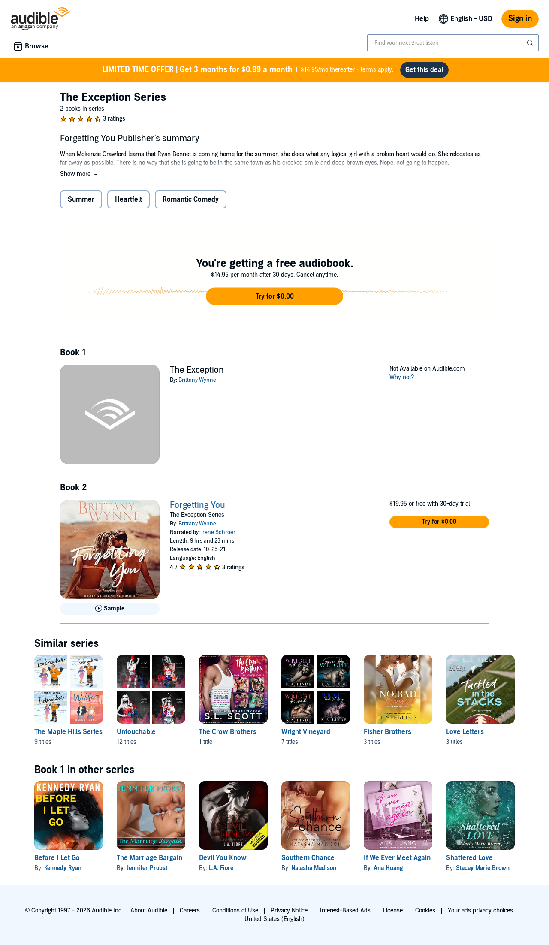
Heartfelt (128, 199)
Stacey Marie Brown (483, 868)
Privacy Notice (289, 910)
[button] (79, 174)
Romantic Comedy (191, 199)
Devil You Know (223, 858)
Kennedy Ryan (62, 868)
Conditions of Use (235, 910)
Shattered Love (469, 858)
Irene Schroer (218, 532)
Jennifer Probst (147, 868)
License (393, 910)
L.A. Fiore (221, 868)
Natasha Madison (313, 868)
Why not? (401, 377)
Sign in (520, 18)
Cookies (425, 910)
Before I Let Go (57, 858)
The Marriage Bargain (149, 858)
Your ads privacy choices (480, 910)
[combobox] (453, 42)
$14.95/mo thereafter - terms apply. (247, 69)
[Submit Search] (531, 42)
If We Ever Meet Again (397, 858)
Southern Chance (308, 858)
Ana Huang (388, 868)
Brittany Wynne (197, 380)
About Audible (148, 910)
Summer (81, 199)
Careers (190, 910)
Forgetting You (197, 505)
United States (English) (274, 919)
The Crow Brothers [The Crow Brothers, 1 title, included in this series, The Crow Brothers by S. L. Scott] (227, 732)
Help (422, 19)
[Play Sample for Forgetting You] (110, 609)
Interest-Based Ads (345, 910)
